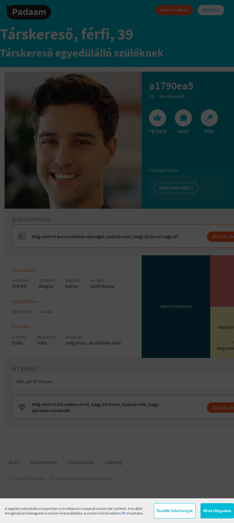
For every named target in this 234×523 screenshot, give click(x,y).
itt (124, 513)
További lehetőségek (175, 510)
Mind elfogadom (217, 510)
